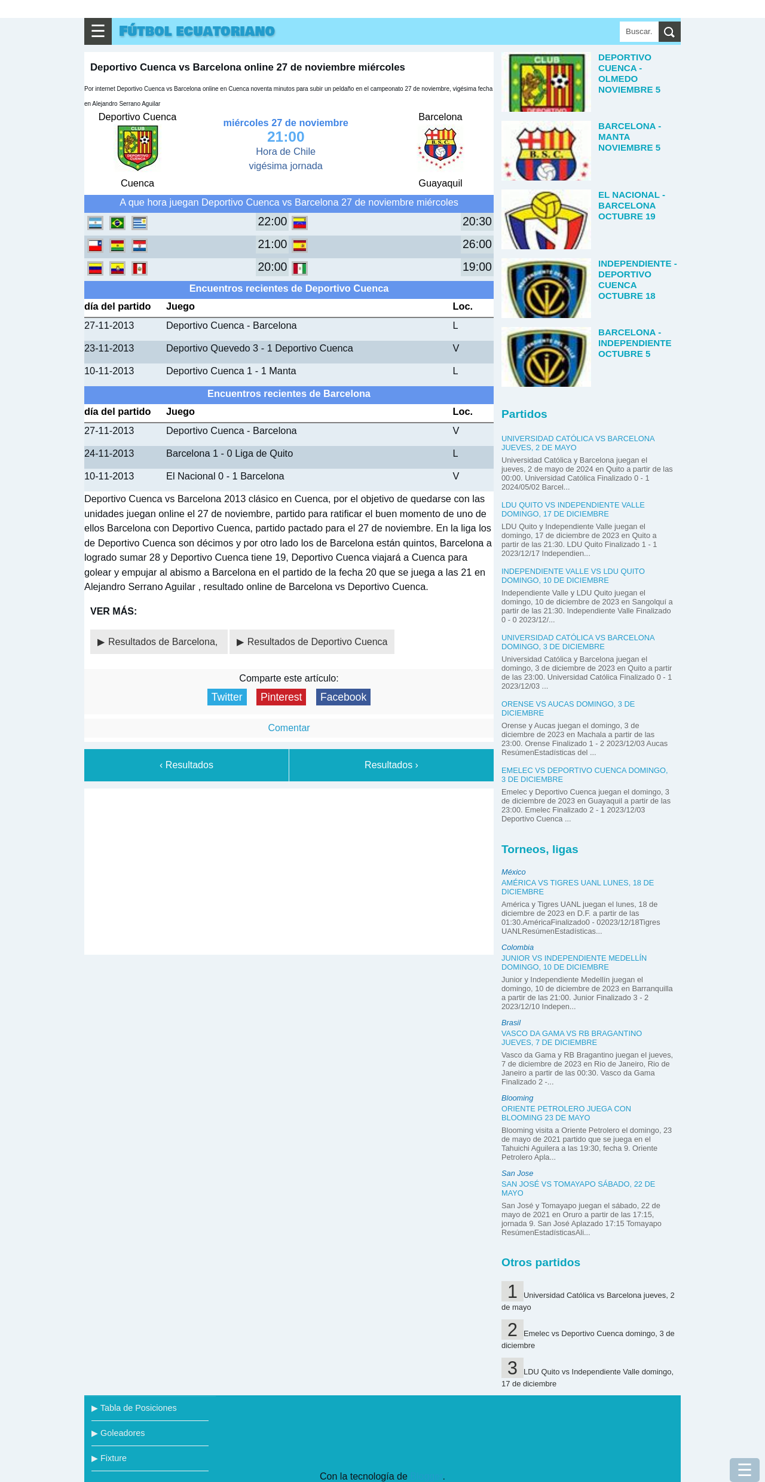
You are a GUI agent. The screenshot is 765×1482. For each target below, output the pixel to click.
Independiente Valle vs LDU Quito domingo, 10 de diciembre (573, 576)
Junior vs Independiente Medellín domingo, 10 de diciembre (574, 962)
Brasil (511, 1022)
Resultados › (391, 765)
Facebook (343, 697)
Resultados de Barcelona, (164, 642)
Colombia (517, 947)
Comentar (289, 728)
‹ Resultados (186, 765)
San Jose (517, 1173)
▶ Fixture (109, 1458)
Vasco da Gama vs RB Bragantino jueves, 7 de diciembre (571, 1038)
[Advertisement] (289, 869)
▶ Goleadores (118, 1433)
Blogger (426, 1476)
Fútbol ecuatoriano (197, 31)
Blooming (517, 1097)
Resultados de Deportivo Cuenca (317, 642)
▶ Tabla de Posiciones (134, 1408)
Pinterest (281, 697)
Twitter (227, 697)
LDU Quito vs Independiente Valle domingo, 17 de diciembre (573, 509)
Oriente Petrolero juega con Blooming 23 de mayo (566, 1113)
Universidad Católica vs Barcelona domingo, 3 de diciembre (577, 642)
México (513, 871)
